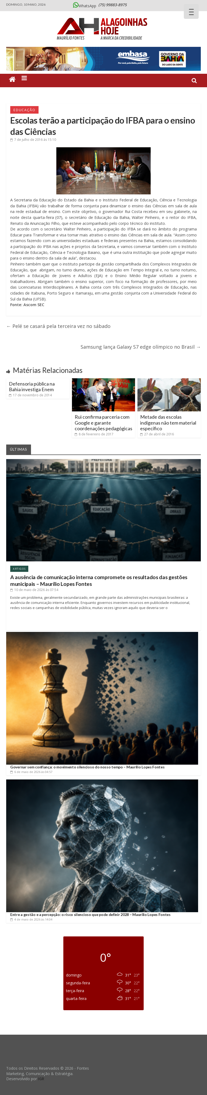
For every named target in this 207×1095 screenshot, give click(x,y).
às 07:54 (34, 589)
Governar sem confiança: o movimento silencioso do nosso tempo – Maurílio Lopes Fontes (87, 767)
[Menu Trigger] (191, 11)
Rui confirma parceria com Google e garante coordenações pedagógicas (103, 422)
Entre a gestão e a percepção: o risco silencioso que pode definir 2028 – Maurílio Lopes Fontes (90, 914)
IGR (41, 1078)
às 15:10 (33, 139)
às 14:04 (31, 919)
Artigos (19, 569)
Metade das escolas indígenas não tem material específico (168, 422)
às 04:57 (31, 772)
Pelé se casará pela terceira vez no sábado (58, 326)
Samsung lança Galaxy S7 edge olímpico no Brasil (141, 347)
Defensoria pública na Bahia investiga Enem (32, 387)
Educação (24, 109)
